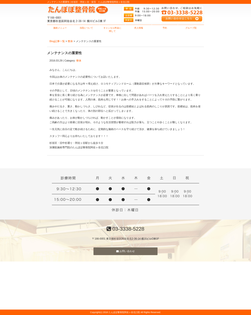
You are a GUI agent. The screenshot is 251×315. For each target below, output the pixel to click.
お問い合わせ (125, 251)
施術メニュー (60, 28)
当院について (86, 28)
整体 (70, 41)
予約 (164, 28)
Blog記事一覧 (57, 41)
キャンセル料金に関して (112, 29)
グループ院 (191, 28)
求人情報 (138, 28)
